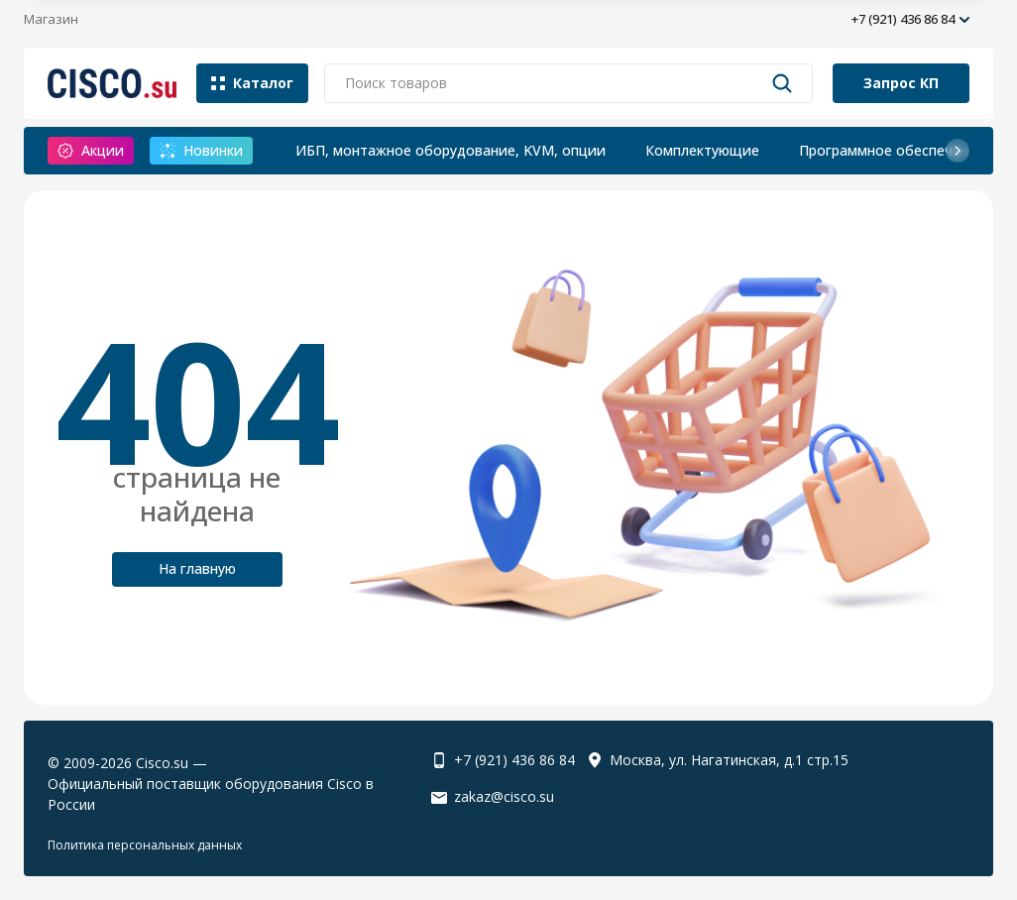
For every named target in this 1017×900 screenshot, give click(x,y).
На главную (197, 568)
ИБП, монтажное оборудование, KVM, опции (450, 150)
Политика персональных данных (145, 845)
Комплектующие (702, 150)
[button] (957, 151)
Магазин (51, 19)
